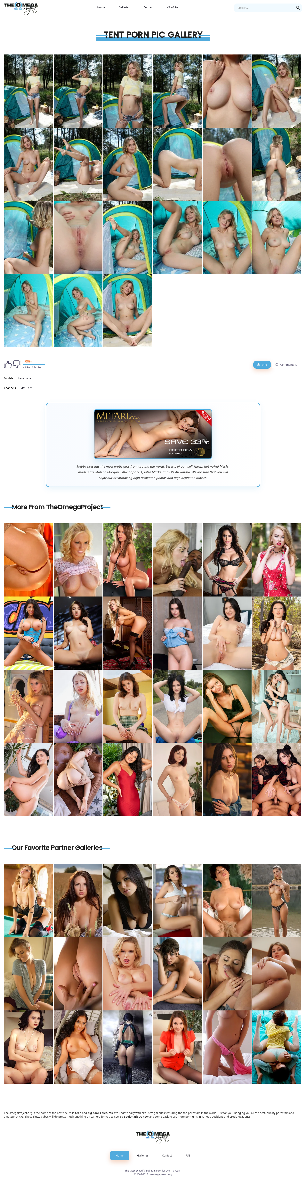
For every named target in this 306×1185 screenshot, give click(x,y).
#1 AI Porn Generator (178, 7)
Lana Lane (24, 378)
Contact (148, 7)
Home (101, 7)
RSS (188, 1155)
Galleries (124, 7)
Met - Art (26, 388)
